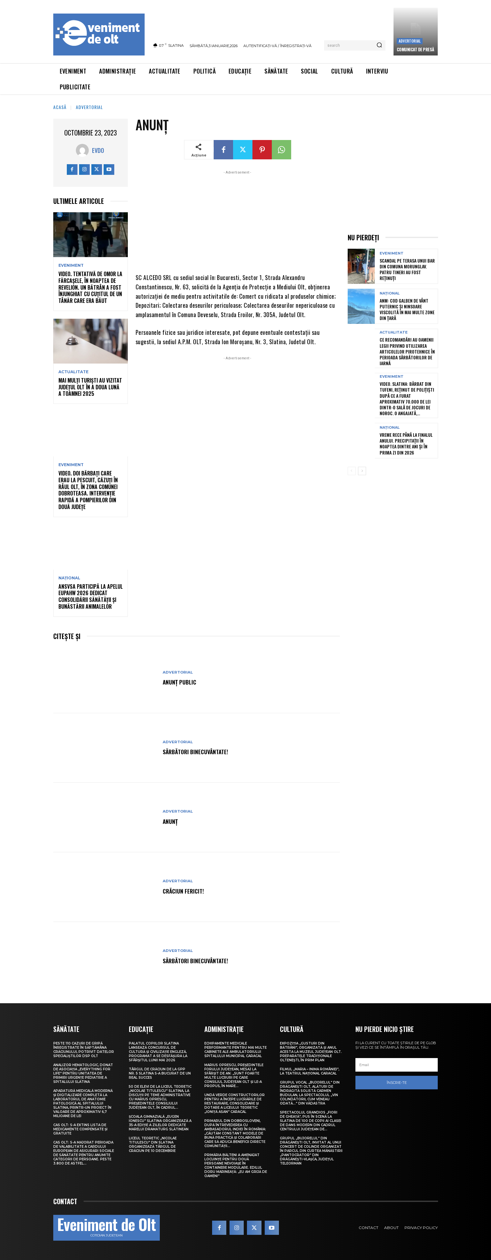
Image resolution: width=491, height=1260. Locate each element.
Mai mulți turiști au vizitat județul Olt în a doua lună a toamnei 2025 (90, 387)
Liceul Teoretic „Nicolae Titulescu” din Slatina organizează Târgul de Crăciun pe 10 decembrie (153, 1144)
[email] (396, 1065)
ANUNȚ (171, 821)
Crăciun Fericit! (185, 890)
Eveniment (71, 265)
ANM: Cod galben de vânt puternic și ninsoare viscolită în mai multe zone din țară (407, 309)
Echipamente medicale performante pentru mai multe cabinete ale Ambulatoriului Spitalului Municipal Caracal (235, 1049)
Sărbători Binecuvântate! (199, 751)
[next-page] (362, 471)
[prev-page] (352, 471)
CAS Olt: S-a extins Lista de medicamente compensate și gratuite (80, 1129)
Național (69, 578)
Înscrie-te (397, 1082)
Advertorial (410, 41)
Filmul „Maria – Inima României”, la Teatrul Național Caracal (309, 1071)
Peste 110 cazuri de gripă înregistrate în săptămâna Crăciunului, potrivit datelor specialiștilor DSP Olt (83, 1049)
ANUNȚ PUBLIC (181, 682)
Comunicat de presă (415, 49)
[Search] (379, 45)
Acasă (59, 107)
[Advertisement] (238, 221)
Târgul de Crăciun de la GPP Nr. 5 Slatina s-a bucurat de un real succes (160, 1073)
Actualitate (73, 372)
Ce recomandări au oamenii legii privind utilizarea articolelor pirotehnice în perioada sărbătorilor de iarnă (407, 351)
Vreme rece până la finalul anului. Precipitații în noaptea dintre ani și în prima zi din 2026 (406, 443)
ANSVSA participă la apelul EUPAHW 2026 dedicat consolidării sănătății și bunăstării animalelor (90, 596)
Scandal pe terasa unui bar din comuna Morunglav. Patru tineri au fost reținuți (407, 269)
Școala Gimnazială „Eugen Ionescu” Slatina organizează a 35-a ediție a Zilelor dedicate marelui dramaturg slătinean (160, 1123)
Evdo (98, 150)
